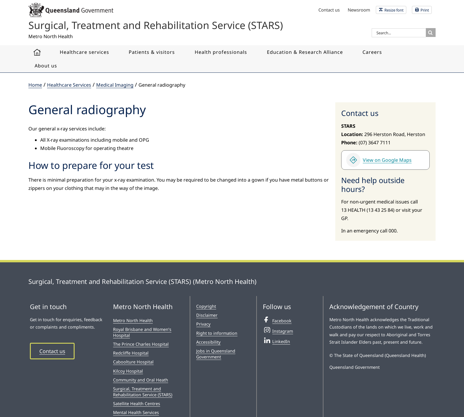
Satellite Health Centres (136, 403)
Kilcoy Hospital (128, 371)
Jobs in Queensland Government (215, 354)
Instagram (278, 330)
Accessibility (208, 342)
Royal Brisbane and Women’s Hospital (142, 332)
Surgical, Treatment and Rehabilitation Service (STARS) (142, 391)
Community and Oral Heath (140, 380)
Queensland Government (354, 367)
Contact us (52, 351)
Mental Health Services (136, 412)
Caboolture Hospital (133, 362)
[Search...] (399, 32)
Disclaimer (207, 315)
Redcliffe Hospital (131, 353)
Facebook (277, 320)
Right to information (216, 333)
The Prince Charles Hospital (141, 344)
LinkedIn (276, 340)
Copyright (206, 306)
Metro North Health (133, 320)
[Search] (430, 32)
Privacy (203, 324)
